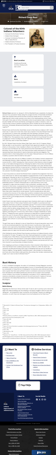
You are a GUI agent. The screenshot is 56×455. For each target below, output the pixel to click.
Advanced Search (40, 418)
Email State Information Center (14, 418)
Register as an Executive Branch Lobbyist (42, 349)
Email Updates (14, 442)
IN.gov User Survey (41, 415)
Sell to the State (22, 384)
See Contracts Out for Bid (40, 342)
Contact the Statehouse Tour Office (14, 349)
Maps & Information (14, 437)
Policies (41, 420)
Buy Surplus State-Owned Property (24, 393)
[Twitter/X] (40, 383)
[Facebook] (37, 383)
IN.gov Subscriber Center (40, 358)
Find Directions (10, 337)
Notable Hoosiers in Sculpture (31, 18)
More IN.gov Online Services (41, 355)
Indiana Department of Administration (22, 6)
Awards (14, 451)
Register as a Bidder (38, 345)
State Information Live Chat (14, 415)
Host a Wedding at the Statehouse (12, 344)
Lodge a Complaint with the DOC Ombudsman (25, 398)
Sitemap (41, 423)
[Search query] (47, 6)
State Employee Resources (41, 429)
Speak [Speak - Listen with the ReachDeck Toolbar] (40, 447)
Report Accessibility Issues (41, 443)
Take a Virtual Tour (11, 340)
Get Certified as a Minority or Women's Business (25, 387)
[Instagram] (42, 383)
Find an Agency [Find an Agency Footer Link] (14, 423)
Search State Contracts (40, 339)
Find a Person (14, 420)
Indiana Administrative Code (14, 448)
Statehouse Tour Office (15, 18)
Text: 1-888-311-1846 (14, 429)
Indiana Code (14, 445)
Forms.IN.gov (36, 352)
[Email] (45, 383)
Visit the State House (23, 396)
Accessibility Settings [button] (40, 440)
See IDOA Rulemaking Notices (25, 401)
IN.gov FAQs (41, 426)
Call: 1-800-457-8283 (14, 426)
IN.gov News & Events (14, 440)
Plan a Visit (9, 334)
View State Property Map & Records (41, 336)
